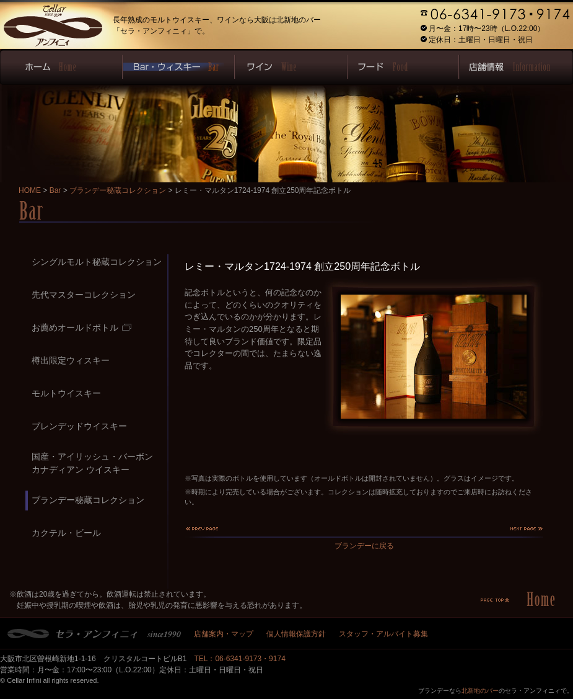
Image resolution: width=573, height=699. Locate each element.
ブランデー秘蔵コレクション (117, 190)
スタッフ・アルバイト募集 (383, 634)
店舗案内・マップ (223, 634)
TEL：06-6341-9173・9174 (239, 658)
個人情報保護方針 (296, 634)
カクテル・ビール (66, 533)
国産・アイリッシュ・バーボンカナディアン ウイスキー (92, 463)
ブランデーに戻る (364, 545)
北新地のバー (480, 690)
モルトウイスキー (66, 393)
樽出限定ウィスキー (71, 360)
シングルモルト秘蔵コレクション (97, 262)
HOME (30, 190)
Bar (55, 190)
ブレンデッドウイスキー (79, 426)
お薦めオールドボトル (81, 327)
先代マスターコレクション (84, 295)
